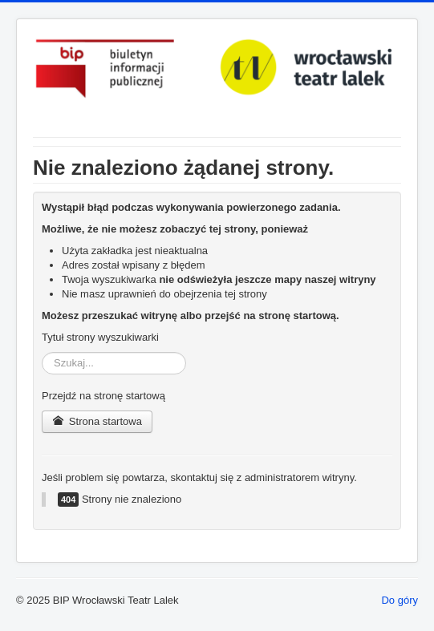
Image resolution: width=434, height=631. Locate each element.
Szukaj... (42, 352)
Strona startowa (97, 421)
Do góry (399, 600)
